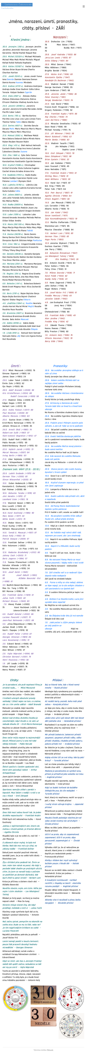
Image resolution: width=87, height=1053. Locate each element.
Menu (84, 6)
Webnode (50, 1050)
